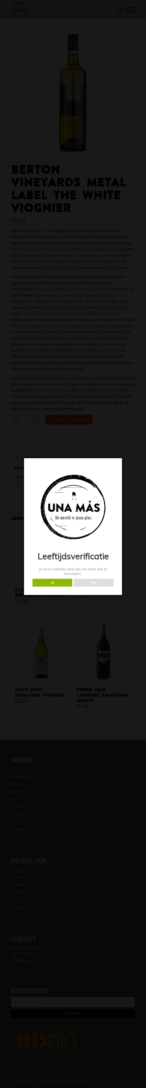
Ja (52, 582)
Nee (94, 582)
